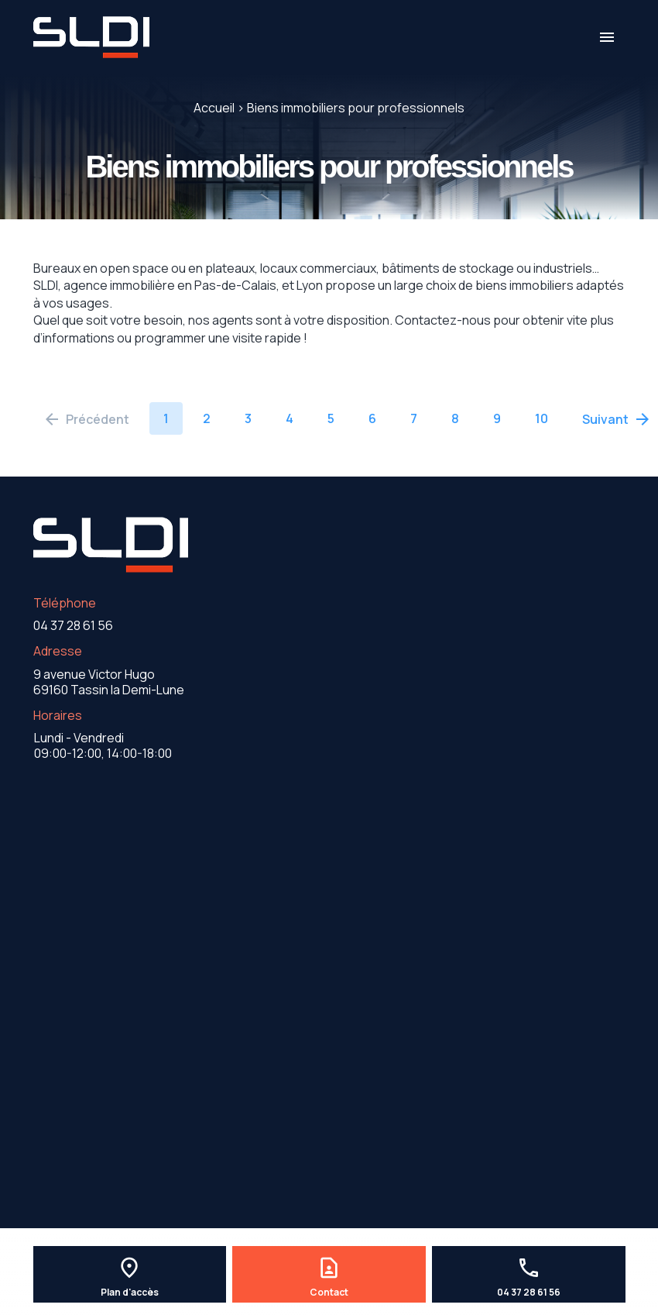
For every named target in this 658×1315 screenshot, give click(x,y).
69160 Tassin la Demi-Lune (108, 681)
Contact (329, 1292)
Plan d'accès (130, 1292)
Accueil (214, 107)
